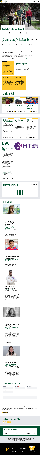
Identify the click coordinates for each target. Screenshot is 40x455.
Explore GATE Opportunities (30, 137)
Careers (13, 448)
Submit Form (5, 412)
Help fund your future (7, 137)
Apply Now (9, 111)
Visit (16, 433)
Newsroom (13, 446)
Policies (21, 446)
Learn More (33, 111)
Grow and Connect (20, 137)
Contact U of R (14, 450)
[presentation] (9, 402)
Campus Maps (14, 451)
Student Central (22, 450)
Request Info (28, 433)
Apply (6, 433)
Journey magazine (27, 58)
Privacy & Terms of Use (23, 448)
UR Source (21, 451)
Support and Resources (19, 111)
